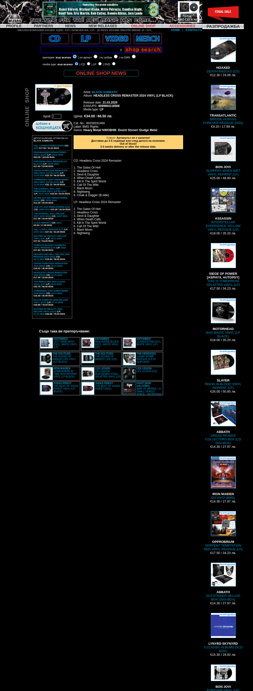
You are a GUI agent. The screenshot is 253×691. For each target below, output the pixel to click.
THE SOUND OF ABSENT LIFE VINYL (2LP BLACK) (64, 357)
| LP (94, 64)
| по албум (105, 57)
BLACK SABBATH (104, 92)
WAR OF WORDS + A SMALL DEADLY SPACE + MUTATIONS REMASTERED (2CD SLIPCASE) (142, 390)
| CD (82, 64)
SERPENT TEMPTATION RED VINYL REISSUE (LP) (223, 531)
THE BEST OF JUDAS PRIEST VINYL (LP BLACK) (66, 387)
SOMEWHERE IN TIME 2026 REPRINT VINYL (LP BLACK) (65, 372)
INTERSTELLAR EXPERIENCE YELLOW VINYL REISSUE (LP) (223, 209)
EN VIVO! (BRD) (223, 478)
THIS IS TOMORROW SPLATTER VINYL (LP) (223, 265)
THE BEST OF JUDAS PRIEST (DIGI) (107, 386)
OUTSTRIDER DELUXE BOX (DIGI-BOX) (223, 582)
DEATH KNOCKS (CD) (223, 55)
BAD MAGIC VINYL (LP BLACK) (223, 318)
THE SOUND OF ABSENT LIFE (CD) (106, 356)
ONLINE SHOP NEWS (101, 73)
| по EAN (124, 57)
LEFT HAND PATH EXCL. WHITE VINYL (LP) (65, 343)
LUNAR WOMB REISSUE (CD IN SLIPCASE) (146, 357)
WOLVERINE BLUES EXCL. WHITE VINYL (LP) (107, 343)
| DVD (106, 64)
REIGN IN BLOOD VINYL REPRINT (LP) (223, 370)
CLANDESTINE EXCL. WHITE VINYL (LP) (149, 342)
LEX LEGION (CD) (147, 370)
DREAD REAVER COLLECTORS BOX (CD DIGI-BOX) (223, 423)
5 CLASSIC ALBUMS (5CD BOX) (223, 633)
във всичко (63, 57)
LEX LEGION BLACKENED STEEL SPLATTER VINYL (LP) (108, 372)
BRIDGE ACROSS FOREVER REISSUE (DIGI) (223, 105)
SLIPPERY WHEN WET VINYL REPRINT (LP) (223, 156)
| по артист (85, 57)
